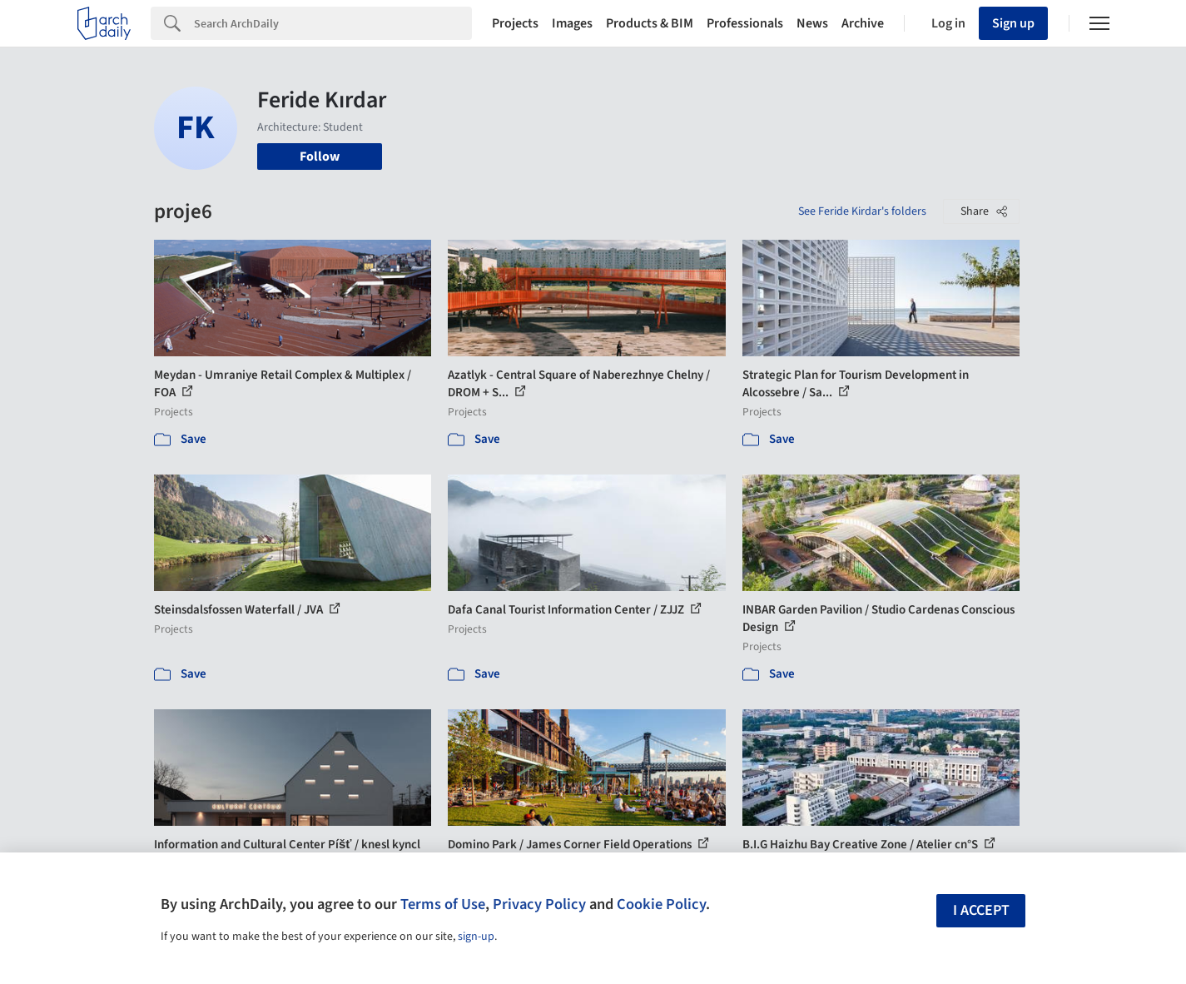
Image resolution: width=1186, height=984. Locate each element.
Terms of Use (442, 904)
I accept (981, 910)
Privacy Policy (539, 904)
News (812, 23)
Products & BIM (649, 23)
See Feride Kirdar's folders (862, 211)
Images (572, 23)
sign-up (476, 936)
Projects (515, 23)
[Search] (333, 23)
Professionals (745, 23)
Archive (862, 23)
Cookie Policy (661, 904)
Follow (320, 156)
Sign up (1013, 23)
